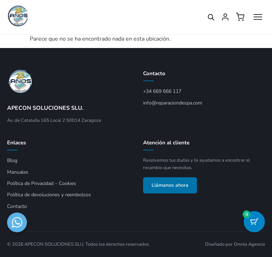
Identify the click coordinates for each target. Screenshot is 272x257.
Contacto (17, 206)
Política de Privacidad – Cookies (41, 183)
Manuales (17, 172)
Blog (12, 160)
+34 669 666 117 (162, 91)
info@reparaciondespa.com (172, 103)
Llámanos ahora (170, 185)
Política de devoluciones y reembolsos (49, 194)
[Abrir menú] (258, 17)
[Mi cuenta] (225, 17)
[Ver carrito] (240, 17)
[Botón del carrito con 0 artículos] (254, 221)
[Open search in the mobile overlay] (211, 17)
